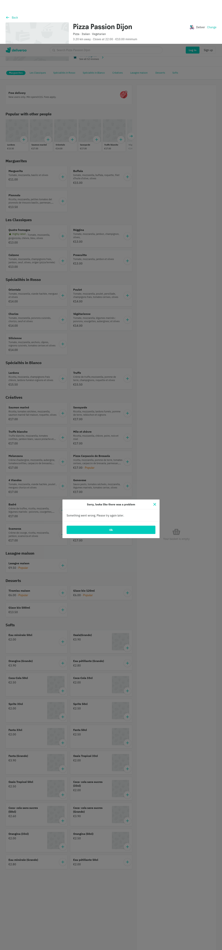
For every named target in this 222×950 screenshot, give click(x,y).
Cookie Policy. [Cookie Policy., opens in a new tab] (63, 947)
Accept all (182, 934)
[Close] (155, 460)
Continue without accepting (203, 923)
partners (80, 930)
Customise (157, 934)
